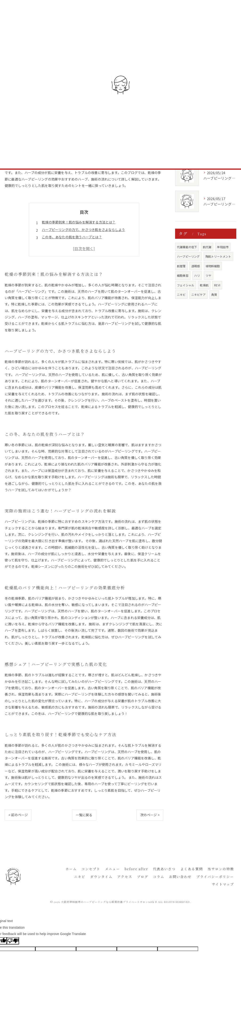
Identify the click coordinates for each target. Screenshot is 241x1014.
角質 (214, 295)
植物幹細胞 (213, 266)
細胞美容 (183, 275)
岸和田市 (223, 247)
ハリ (197, 275)
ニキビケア (198, 295)
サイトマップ (223, 884)
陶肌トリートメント (218, 256)
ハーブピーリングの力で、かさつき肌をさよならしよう (83, 229)
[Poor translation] (13, 940)
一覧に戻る (84, 814)
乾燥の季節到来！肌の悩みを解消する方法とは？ (78, 222)
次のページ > (150, 814)
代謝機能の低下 (187, 247)
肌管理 (181, 266)
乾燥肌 (204, 285)
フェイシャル (185, 285)
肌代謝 (207, 247)
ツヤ (208, 275)
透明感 (195, 266)
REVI (217, 285)
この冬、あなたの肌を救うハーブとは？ (72, 237)
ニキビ (181, 295)
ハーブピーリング (188, 256)
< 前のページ (18, 814)
